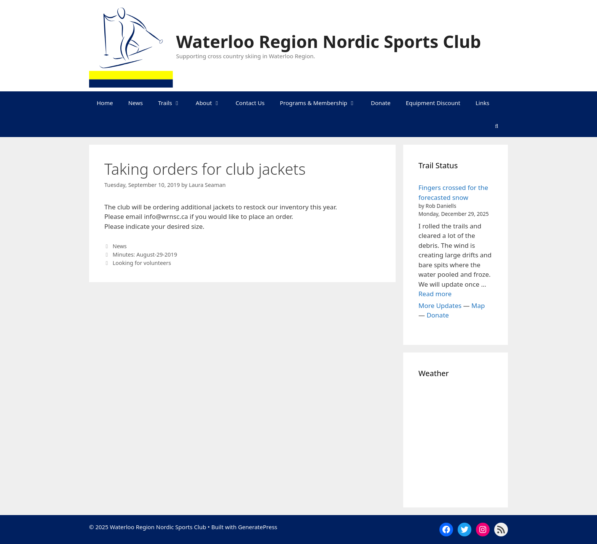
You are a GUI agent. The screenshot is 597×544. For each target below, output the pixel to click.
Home (105, 103)
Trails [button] (173, 102)
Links (482, 103)
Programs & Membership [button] (321, 102)
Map (478, 305)
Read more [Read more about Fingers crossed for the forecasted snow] (435, 293)
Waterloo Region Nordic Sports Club (328, 41)
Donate (381, 103)
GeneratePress (257, 527)
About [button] (212, 102)
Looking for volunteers (142, 262)
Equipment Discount (433, 103)
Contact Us (250, 103)
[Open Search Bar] (496, 125)
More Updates (439, 305)
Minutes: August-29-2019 (145, 254)
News (135, 103)
